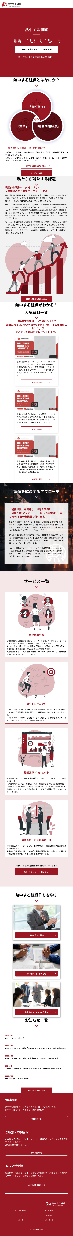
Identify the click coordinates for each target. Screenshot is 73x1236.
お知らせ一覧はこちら (36, 1090)
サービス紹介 (49, 1211)
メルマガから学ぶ (36, 935)
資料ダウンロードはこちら (36, 871)
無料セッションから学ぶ (36, 974)
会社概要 (49, 1215)
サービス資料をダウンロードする (36, 49)
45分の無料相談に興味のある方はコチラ (36, 57)
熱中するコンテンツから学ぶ (36, 1012)
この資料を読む (36, 382)
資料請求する (36, 1119)
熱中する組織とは (20, 1211)
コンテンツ (20, 1215)
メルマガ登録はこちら (36, 1185)
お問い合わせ (49, 1220)
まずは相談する (36, 1153)
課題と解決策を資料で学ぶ (36, 299)
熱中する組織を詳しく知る (36, 166)
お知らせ (20, 1220)
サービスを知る (36, 173)
